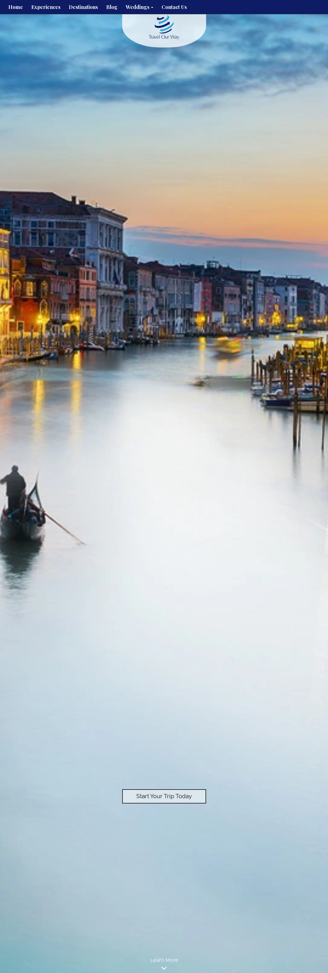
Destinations (83, 7)
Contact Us (174, 7)
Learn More (164, 965)
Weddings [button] (139, 7)
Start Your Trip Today (164, 796)
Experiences (45, 7)
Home (15, 7)
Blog (111, 7)
